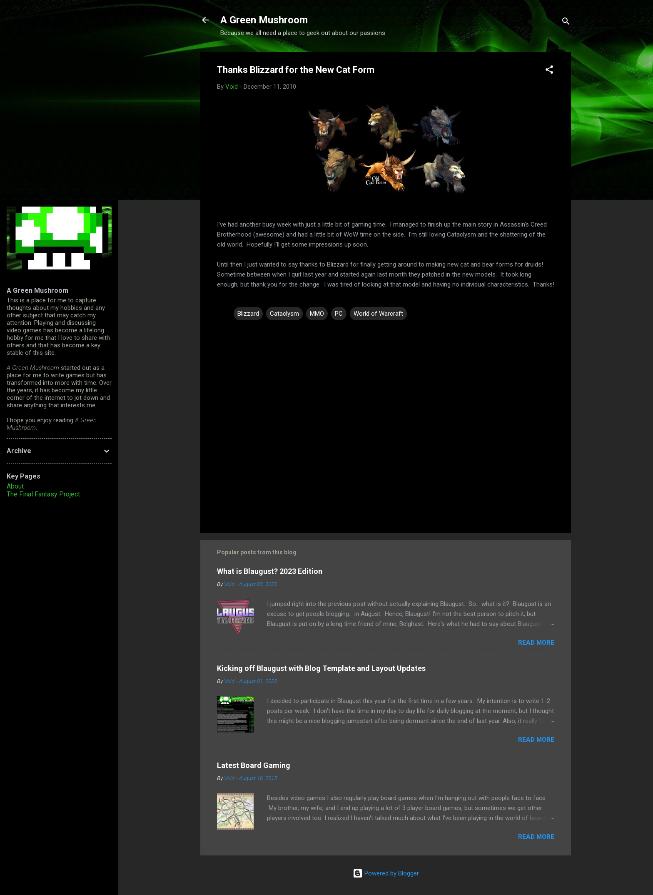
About (15, 486)
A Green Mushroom (264, 20)
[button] (549, 71)
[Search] (566, 22)
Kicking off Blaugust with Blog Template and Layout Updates (321, 668)
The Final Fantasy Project (43, 494)
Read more (536, 642)
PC (339, 313)
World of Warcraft (378, 313)
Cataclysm (284, 313)
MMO (317, 313)
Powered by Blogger (386, 873)
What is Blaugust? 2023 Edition (269, 571)
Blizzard (248, 313)
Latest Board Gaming (253, 765)
